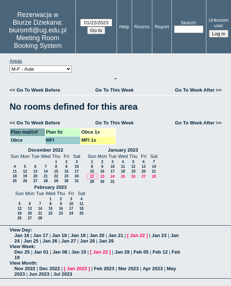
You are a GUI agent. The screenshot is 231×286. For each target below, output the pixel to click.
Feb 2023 (104, 268)
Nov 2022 (24, 268)
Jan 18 (59, 235)
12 (25, 171)
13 (35, 171)
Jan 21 (115, 235)
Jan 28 (87, 241)
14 (46, 171)
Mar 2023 (128, 268)
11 (15, 171)
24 (77, 176)
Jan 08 (60, 252)
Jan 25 (31, 241)
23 (66, 176)
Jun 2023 (39, 274)
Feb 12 (160, 252)
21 (46, 176)
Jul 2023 (62, 274)
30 (66, 181)
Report (161, 26)
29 (56, 181)
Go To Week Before (38, 90)
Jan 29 (106, 241)
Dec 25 (22, 252)
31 (77, 181)
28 (46, 181)
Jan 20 (96, 235)
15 (56, 171)
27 (35, 181)
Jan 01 (41, 252)
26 (25, 181)
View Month (23, 263)
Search (188, 22)
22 (56, 176)
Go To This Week (114, 90)
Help (124, 26)
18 (15, 176)
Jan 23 (159, 235)
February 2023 (50, 187)
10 (77, 167)
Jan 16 (21, 235)
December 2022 (45, 150)
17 (77, 171)
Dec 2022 (49, 268)
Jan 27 (68, 241)
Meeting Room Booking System (38, 41)
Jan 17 (40, 235)
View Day (20, 230)
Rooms (141, 26)
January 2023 (123, 150)
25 (15, 181)
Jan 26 (49, 241)
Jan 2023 (77, 268)
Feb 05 (141, 252)
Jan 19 (78, 235)
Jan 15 (78, 252)
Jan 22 (137, 235)
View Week (22, 246)
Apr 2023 (153, 268)
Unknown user (218, 22)
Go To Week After (194, 90)
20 (35, 176)
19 (25, 176)
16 (66, 171)
